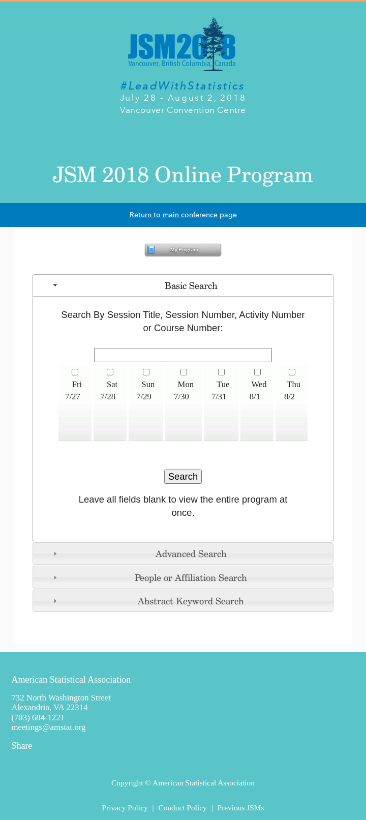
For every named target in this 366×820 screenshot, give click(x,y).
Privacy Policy (124, 807)
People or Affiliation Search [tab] (149, 577)
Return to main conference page (183, 215)
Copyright (127, 782)
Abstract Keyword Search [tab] (148, 600)
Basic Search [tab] (134, 285)
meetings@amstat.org (48, 727)
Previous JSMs (241, 807)
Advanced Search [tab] (139, 553)
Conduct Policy (182, 807)
